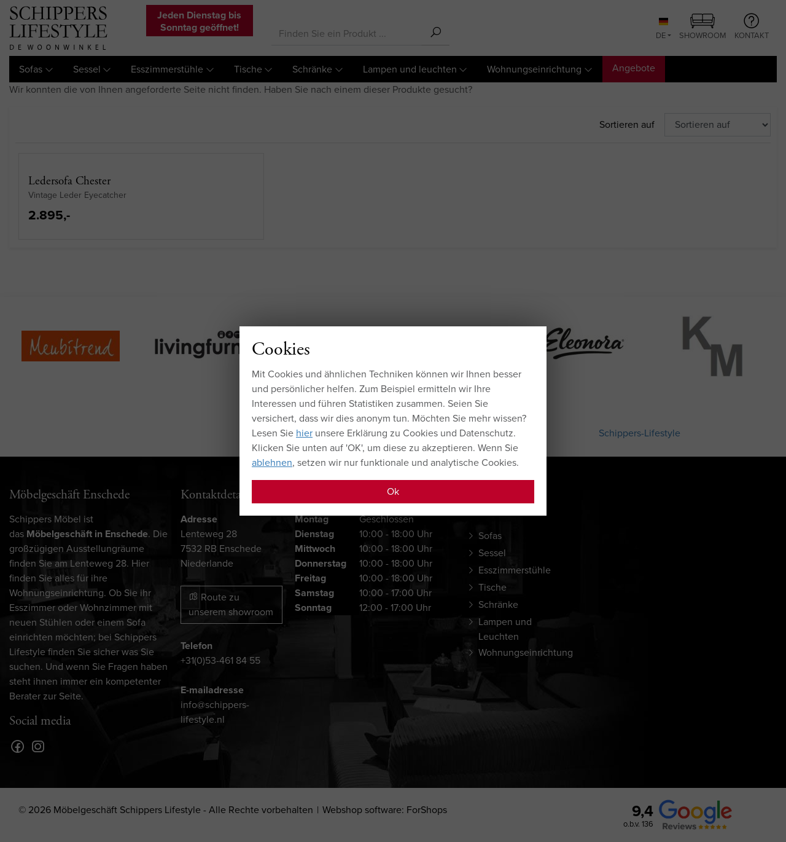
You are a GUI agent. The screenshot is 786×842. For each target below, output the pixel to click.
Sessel (87, 69)
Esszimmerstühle (167, 69)
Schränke (312, 69)
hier (304, 433)
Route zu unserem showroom (231, 604)
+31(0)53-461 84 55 (220, 660)
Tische (248, 69)
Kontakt (751, 27)
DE (662, 29)
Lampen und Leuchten (505, 629)
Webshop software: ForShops (384, 810)
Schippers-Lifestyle (639, 433)
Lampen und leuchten (410, 69)
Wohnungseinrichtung (534, 69)
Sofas (30, 69)
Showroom (702, 28)
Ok (393, 491)
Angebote (633, 68)
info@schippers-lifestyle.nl (215, 712)
